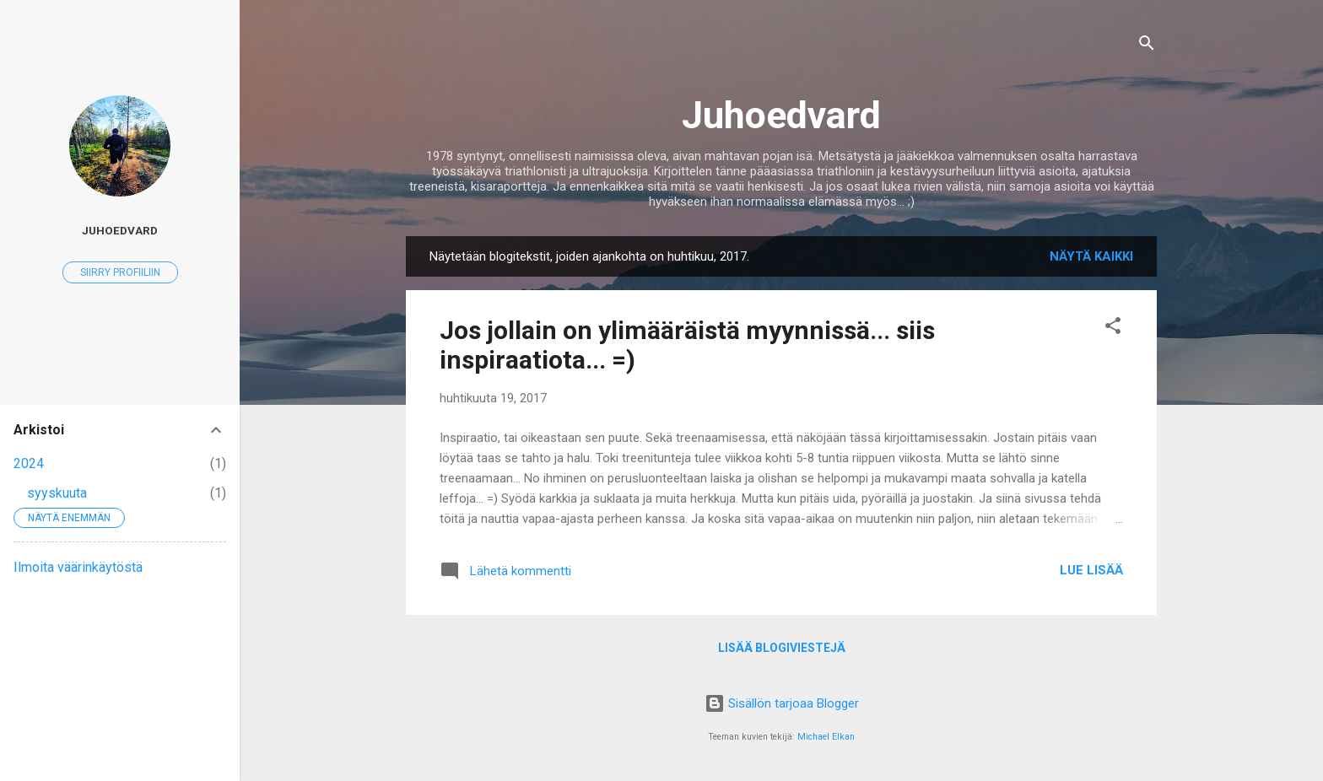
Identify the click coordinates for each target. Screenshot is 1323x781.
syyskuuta (57, 493)
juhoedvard (120, 230)
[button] (1113, 328)
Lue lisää (1091, 570)
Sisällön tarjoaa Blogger (782, 703)
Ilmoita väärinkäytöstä (78, 567)
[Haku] (1147, 46)
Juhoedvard (781, 115)
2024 (29, 463)
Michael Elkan (826, 736)
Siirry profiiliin (120, 272)
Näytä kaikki (1091, 256)
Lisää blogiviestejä (781, 647)
